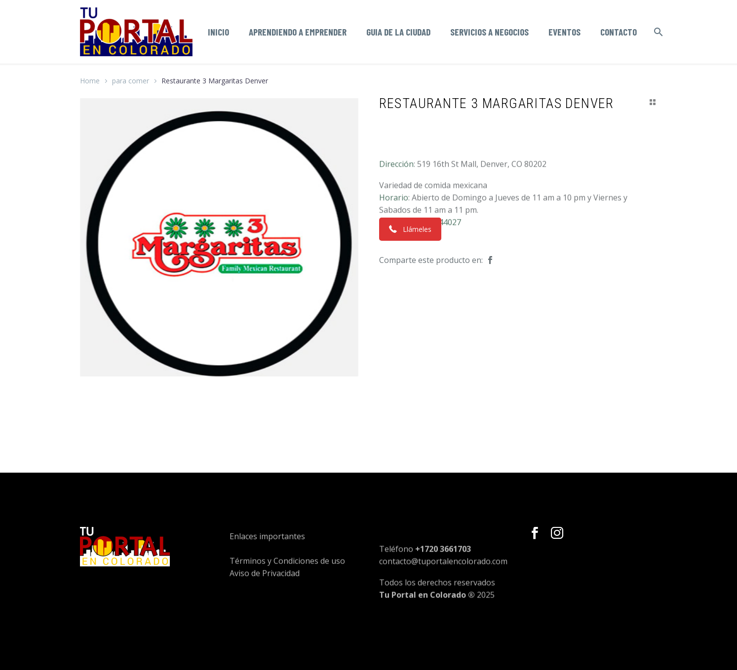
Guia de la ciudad (398, 31)
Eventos (564, 31)
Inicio (218, 31)
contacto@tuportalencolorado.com (443, 579)
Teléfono (396, 244)
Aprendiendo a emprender (298, 31)
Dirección (396, 186)
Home (90, 80)
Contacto (618, 31)
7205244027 (439, 244)
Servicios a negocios (489, 31)
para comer (130, 80)
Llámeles (410, 229)
